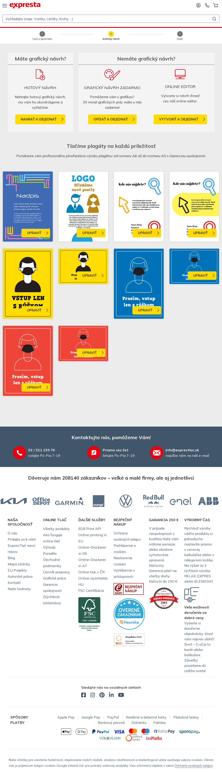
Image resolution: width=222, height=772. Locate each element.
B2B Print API (89, 528)
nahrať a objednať (38, 119)
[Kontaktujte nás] (207, 5)
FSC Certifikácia (91, 590)
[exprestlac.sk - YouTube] (121, 695)
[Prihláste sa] (198, 5)
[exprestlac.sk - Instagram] (92, 695)
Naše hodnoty (19, 589)
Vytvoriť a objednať (178, 119)
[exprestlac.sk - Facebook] (83, 695)
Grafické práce (54, 578)
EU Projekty (17, 570)
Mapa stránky (19, 564)
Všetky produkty (56, 528)
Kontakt (14, 582)
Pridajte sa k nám (22, 539)
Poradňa (49, 553)
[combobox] (111, 19)
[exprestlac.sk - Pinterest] (102, 695)
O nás (12, 533)
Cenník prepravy (56, 572)
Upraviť (34, 233)
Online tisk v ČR (91, 572)
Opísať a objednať (111, 119)
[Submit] (214, 19)
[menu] (4, 5)
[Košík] (215, 5)
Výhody (49, 547)
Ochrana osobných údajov (194, 766)
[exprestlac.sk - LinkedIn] (111, 695)
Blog (11, 558)
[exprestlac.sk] (24, 5)
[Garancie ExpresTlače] (164, 598)
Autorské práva (20, 576)
